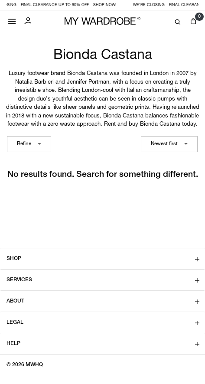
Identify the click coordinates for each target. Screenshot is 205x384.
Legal (15, 322)
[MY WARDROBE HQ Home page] (102, 21)
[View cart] (193, 21)
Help (13, 343)
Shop (14, 258)
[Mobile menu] (12, 19)
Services (19, 280)
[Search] (178, 22)
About (15, 301)
